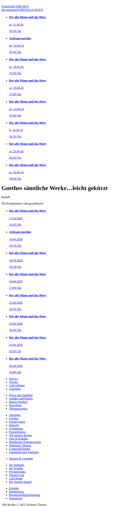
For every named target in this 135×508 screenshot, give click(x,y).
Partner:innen (17, 421)
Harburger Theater (20, 445)
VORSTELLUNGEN (22, 9)
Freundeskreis (17, 432)
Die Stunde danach (20, 481)
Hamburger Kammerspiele (25, 442)
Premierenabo (17, 471)
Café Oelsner (17, 385)
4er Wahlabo (16, 465)
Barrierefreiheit (18, 402)
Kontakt (14, 488)
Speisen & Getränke (21, 458)
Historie (14, 425)
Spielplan (14, 415)
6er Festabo (16, 468)
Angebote (15, 388)
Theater (13, 382)
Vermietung (16, 428)
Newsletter (15, 405)
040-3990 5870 (15, 6)
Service (13, 378)
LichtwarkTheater (20, 448)
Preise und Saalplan (21, 395)
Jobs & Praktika (18, 438)
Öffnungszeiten (18, 408)
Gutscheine (16, 478)
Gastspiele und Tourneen (24, 452)
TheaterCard (16, 475)
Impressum (15, 498)
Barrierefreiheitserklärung (24, 495)
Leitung (13, 418)
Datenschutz (16, 491)
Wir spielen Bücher (20, 435)
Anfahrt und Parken (21, 398)
